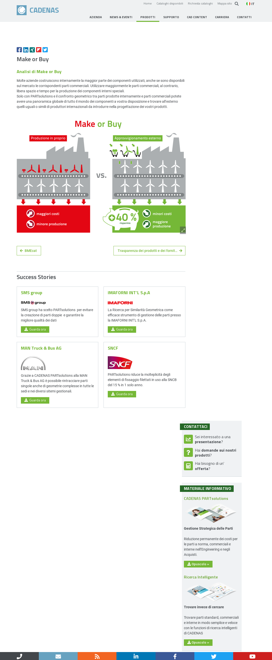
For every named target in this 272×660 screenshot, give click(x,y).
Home (148, 3)
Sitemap (114, 647)
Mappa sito (225, 3)
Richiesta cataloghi (200, 3)
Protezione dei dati (87, 647)
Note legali (58, 647)
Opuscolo (212, 386)
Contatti (38, 647)
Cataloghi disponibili (170, 3)
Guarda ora (35, 373)
